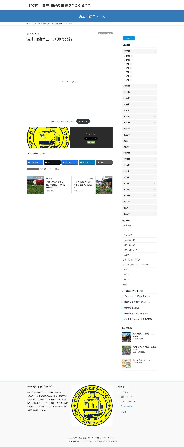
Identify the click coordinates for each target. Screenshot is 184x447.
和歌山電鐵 (127, 225)
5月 (129, 68)
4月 (129, 72)
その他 (125, 284)
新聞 (125, 270)
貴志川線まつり (130, 245)
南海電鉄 (126, 255)
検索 (129, 38)
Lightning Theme (91, 441)
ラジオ (126, 279)
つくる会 (56, 169)
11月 (129, 56)
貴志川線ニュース (105, 33)
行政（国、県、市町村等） (132, 260)
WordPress (78, 441)
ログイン (124, 392)
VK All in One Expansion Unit (107, 441)
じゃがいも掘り (130, 240)
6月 (129, 64)
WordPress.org (127, 406)
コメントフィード (128, 401)
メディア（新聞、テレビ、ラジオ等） (136, 265)
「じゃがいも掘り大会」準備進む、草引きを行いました (55, 185)
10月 (129, 60)
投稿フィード (126, 396)
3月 (129, 76)
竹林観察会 (128, 235)
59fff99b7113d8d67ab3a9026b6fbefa (62, 121)
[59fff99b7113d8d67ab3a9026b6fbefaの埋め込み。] (70, 82)
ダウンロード (83, 121)
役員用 (123, 412)
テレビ (126, 275)
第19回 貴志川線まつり (141, 360)
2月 (129, 80)
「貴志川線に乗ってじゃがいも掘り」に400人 (83, 185)
